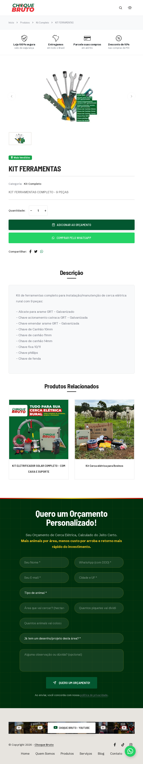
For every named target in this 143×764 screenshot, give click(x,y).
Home (25, 753)
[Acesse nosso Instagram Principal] (131, 744)
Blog (101, 753)
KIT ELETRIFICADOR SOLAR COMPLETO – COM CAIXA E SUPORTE (38, 468)
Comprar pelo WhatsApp (71, 238)
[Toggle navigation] (130, 7)
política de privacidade (94, 695)
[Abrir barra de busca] (120, 8)
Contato (116, 753)
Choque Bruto (44, 744)
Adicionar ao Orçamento (71, 225)
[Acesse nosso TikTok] (123, 744)
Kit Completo (42, 22)
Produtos (25, 22)
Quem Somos (45, 753)
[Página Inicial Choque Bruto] (23, 8)
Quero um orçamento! (71, 683)
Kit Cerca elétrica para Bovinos (104, 465)
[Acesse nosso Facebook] (115, 744)
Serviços (86, 753)
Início (11, 22)
